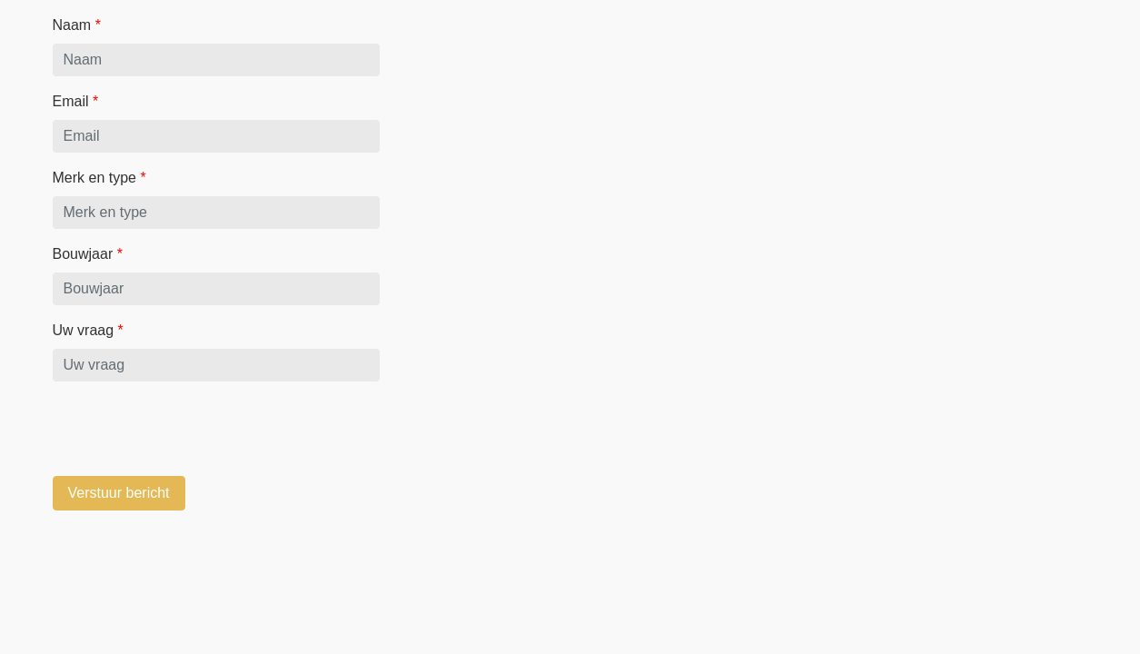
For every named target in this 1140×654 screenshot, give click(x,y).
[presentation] (191, 431)
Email (76, 101)
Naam (77, 25)
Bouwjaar (88, 254)
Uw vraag (88, 330)
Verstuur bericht (119, 492)
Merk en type (99, 177)
